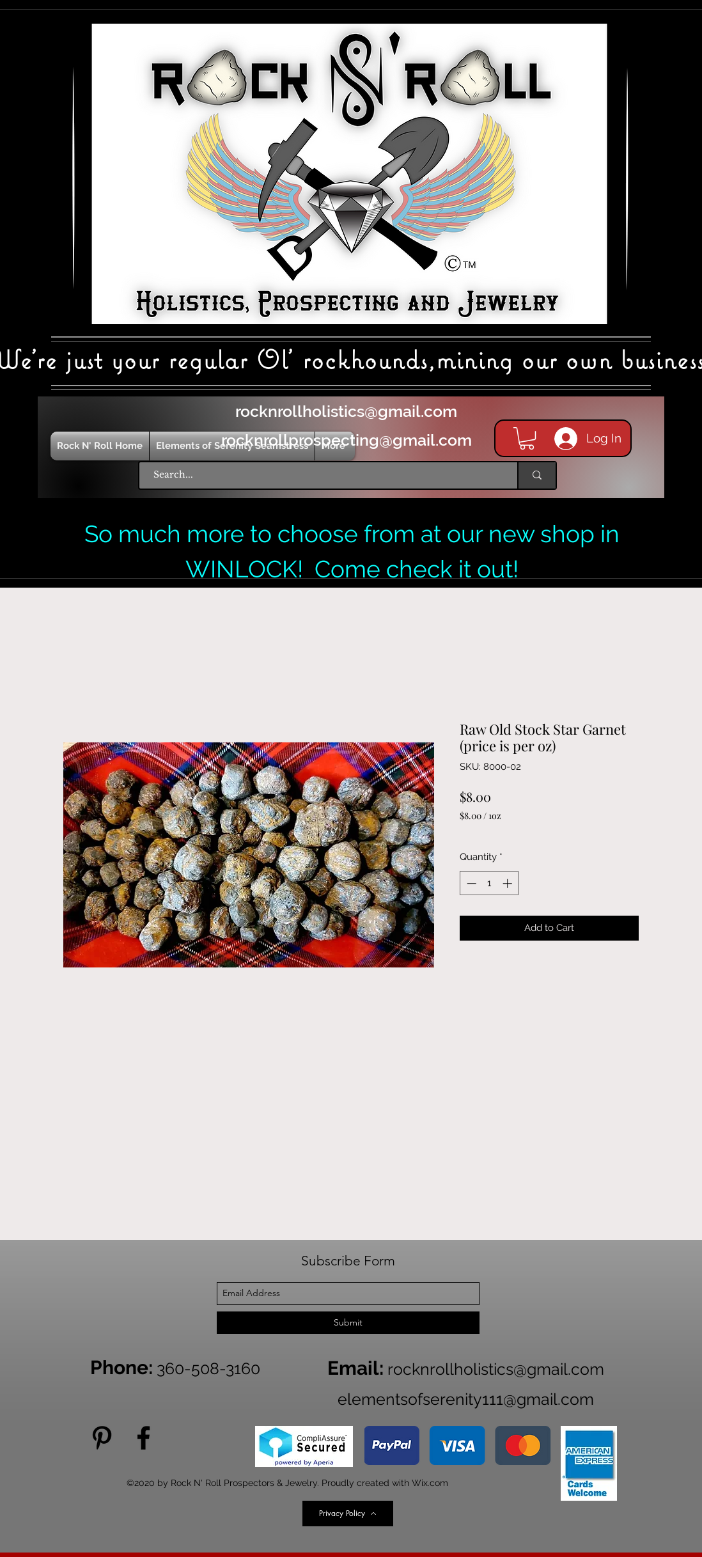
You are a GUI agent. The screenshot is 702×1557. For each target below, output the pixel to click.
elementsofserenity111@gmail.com (466, 1399)
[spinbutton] (489, 883)
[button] (526, 438)
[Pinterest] (102, 1437)
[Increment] (508, 883)
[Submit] (348, 1322)
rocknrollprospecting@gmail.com (346, 440)
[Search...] (321, 475)
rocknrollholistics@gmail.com (346, 411)
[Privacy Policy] (347, 1513)
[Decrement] (470, 883)
